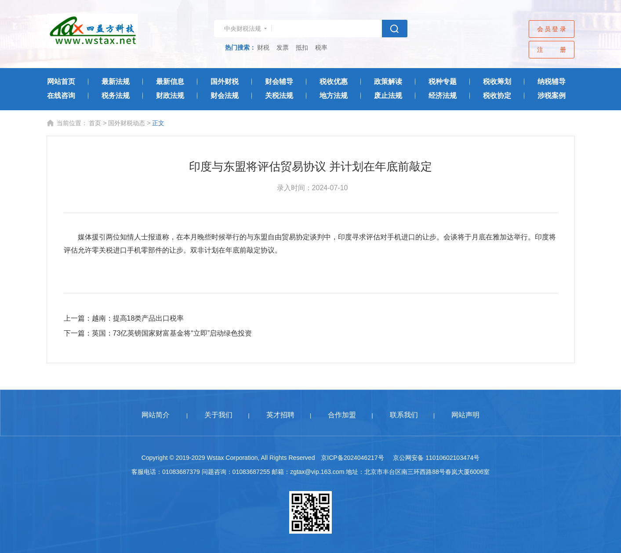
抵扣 (302, 47)
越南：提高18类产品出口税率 (138, 318)
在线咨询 (61, 95)
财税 (263, 47)
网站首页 (61, 81)
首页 (95, 123)
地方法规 (334, 95)
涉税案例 (551, 95)
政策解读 (388, 81)
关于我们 (218, 415)
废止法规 (388, 95)
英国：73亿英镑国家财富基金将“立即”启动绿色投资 (172, 333)
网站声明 (465, 415)
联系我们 (404, 415)
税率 (321, 47)
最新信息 (170, 81)
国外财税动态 (126, 123)
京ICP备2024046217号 (352, 457)
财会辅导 (279, 81)
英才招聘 (280, 415)
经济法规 (443, 95)
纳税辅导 (551, 81)
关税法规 (279, 95)
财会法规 (225, 95)
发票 (282, 47)
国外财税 (225, 81)
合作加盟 (342, 415)
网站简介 (156, 415)
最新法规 (116, 81)
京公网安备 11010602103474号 (436, 457)
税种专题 (443, 81)
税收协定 (497, 95)
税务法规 (116, 95)
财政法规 (170, 95)
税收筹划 (497, 81)
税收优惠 (334, 81)
